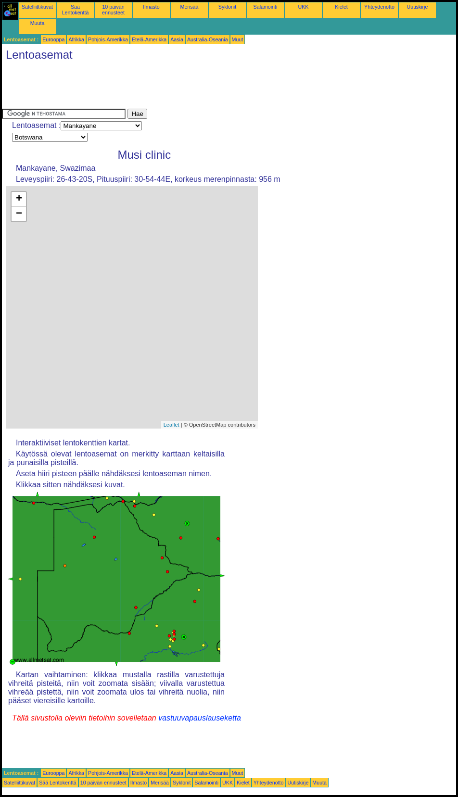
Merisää (189, 7)
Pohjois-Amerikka (108, 39)
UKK (303, 7)
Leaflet (171, 425)
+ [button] (19, 199)
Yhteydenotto (379, 7)
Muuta (37, 23)
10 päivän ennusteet (113, 9)
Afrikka (76, 39)
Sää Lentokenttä (75, 9)
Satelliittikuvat (37, 7)
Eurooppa (53, 39)
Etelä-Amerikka (149, 39)
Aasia (176, 39)
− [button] (19, 214)
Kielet (341, 7)
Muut (237, 39)
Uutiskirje (417, 7)
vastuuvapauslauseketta (199, 718)
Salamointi (266, 7)
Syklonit (227, 7)
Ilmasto (151, 7)
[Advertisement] (177, 87)
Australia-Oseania (207, 39)
